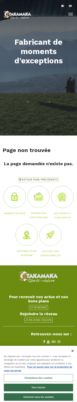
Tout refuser (38, 388)
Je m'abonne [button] (38, 307)
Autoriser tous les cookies (38, 398)
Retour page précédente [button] (38, 179)
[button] (19, 101)
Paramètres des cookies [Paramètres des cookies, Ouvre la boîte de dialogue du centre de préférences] (39, 379)
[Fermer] (73, 352)
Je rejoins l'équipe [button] (38, 320)
